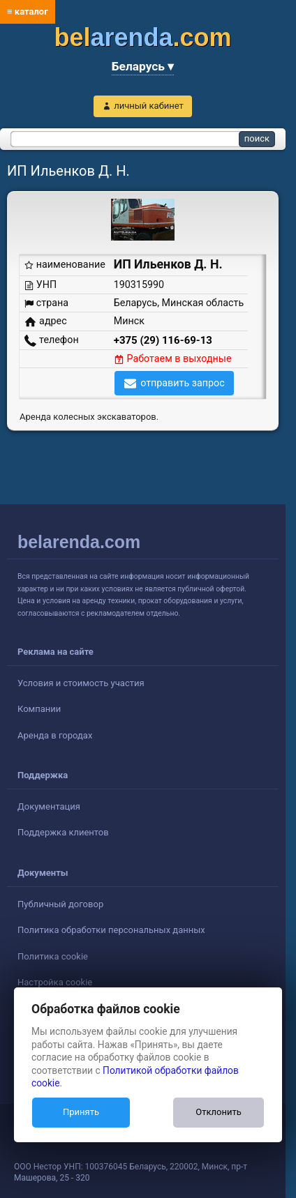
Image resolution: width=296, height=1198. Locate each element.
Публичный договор (60, 904)
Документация (48, 806)
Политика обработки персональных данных (111, 930)
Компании (39, 709)
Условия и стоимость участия (81, 683)
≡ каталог (27, 11)
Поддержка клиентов (63, 832)
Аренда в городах (54, 735)
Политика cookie (52, 956)
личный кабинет (149, 105)
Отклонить (218, 1112)
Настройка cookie (54, 982)
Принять (81, 1112)
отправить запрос (182, 382)
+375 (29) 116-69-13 (163, 340)
